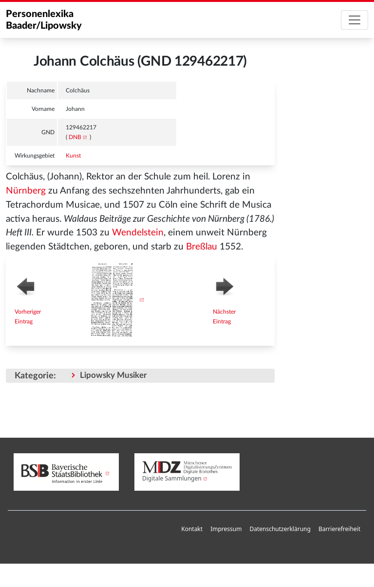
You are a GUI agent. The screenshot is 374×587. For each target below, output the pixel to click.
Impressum (226, 529)
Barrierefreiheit (339, 529)
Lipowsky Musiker (113, 375)
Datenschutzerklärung (279, 529)
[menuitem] (192, 529)
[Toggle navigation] (354, 20)
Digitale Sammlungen (172, 478)
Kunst (73, 156)
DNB (75, 137)
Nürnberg (26, 191)
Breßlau (201, 246)
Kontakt (192, 529)
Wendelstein (138, 232)
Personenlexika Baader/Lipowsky (44, 20)
